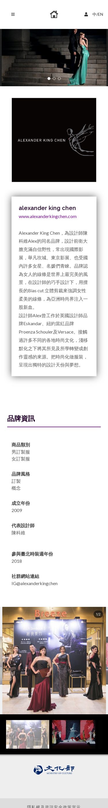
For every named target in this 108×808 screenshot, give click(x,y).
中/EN (94, 13)
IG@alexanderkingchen (35, 583)
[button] (49, 78)
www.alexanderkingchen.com (48, 216)
